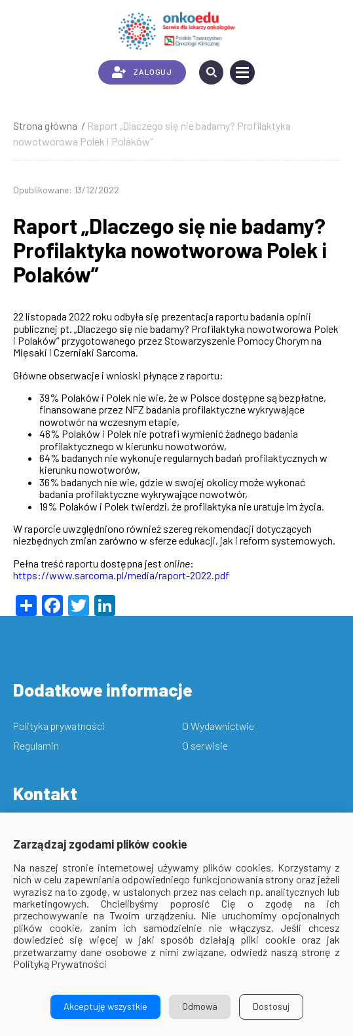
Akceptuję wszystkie (105, 1006)
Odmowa (199, 1006)
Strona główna (45, 125)
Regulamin (36, 745)
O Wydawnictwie (218, 725)
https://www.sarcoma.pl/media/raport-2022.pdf (121, 575)
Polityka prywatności (59, 725)
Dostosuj (271, 1006)
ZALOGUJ (142, 72)
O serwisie (205, 745)
